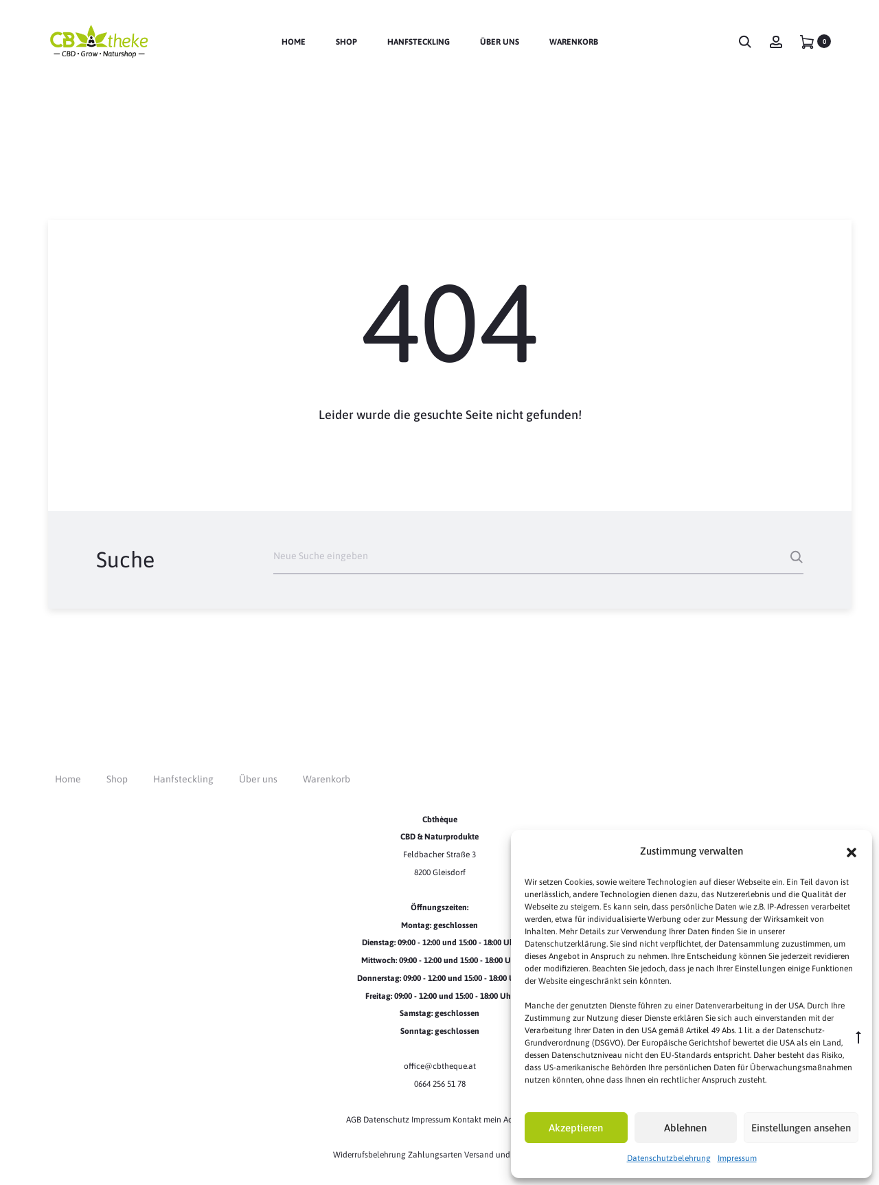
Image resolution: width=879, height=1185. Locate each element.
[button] (851, 851)
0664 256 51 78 (440, 1084)
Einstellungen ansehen (801, 1127)
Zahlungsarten (435, 1155)
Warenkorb (573, 42)
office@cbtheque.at (440, 1066)
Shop (346, 42)
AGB (354, 1120)
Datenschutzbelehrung (669, 1158)
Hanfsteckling (418, 42)
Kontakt (467, 1120)
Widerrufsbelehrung (370, 1155)
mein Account (508, 1120)
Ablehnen (685, 1127)
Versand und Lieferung (505, 1155)
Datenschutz (387, 1120)
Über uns (499, 42)
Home (294, 42)
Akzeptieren (576, 1127)
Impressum (737, 1158)
